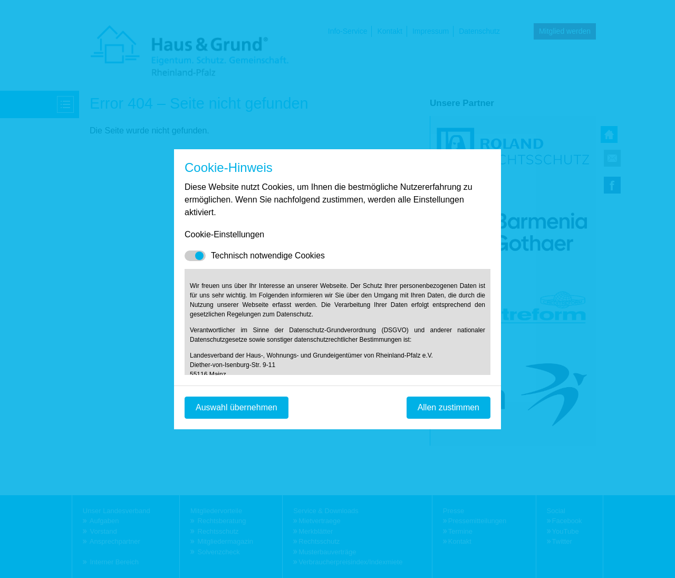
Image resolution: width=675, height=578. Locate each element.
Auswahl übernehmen (236, 407)
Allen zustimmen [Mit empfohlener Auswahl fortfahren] (448, 407)
